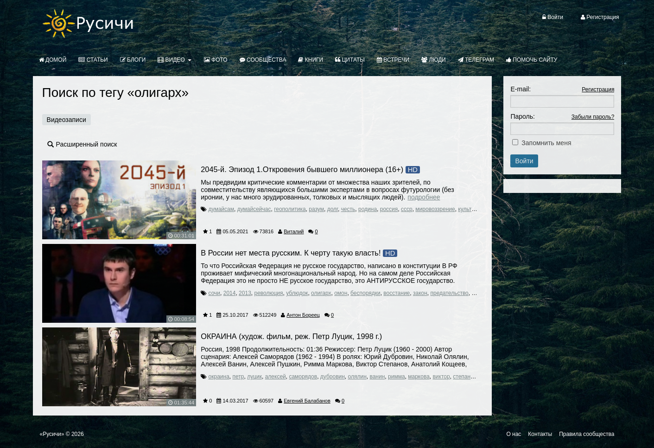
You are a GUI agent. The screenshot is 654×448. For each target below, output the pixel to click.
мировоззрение (435, 209)
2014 (229, 293)
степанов (464, 376)
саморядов (303, 376)
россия (389, 209)
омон (340, 293)
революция (268, 293)
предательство (450, 293)
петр (238, 376)
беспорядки (365, 293)
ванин (377, 376)
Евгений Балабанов (307, 400)
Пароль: (522, 116)
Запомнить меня (546, 143)
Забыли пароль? (593, 117)
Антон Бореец (303, 315)
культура (469, 209)
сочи (215, 293)
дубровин (332, 376)
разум (316, 209)
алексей (275, 376)
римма (396, 376)
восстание (396, 293)
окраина (219, 376)
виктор (441, 376)
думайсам (221, 209)
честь (348, 209)
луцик (254, 376)
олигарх (321, 293)
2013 (245, 293)
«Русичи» (52, 434)
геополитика (289, 209)
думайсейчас (254, 209)
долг (332, 209)
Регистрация (598, 89)
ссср (407, 209)
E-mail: (520, 89)
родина (367, 209)
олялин (357, 376)
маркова (419, 376)
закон (420, 293)
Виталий (294, 231)
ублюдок (297, 293)
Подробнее (423, 197)
